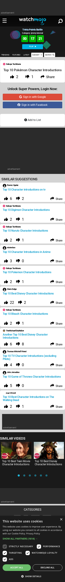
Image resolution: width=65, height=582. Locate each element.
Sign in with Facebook (32, 105)
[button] (32, 538)
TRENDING (5, 55)
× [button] (61, 519)
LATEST (26, 55)
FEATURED (16, 55)
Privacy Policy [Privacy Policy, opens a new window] (33, 533)
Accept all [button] (16, 567)
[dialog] (32, 549)
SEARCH (49, 55)
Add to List (32, 120)
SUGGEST (37, 55)
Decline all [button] (47, 567)
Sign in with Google (32, 97)
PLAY (32, 46)
